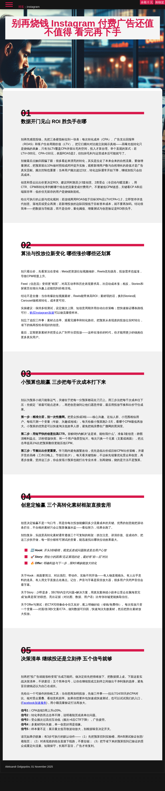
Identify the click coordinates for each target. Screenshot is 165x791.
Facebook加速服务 (34, 702)
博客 (21, 6)
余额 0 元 (147, 2)
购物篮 (159, 2)
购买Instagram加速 (42, 312)
